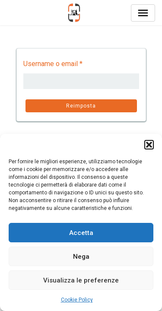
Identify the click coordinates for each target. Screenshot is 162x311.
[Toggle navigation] (143, 13)
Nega (81, 256)
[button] (149, 144)
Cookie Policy (77, 300)
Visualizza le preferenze (81, 280)
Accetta (81, 233)
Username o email (53, 64)
